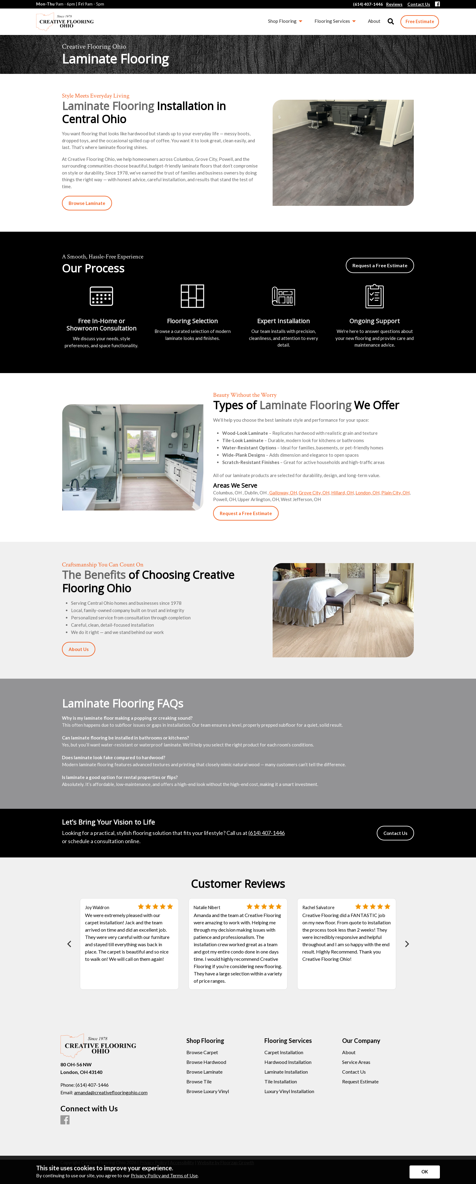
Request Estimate (360, 1081)
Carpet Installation (283, 1052)
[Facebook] (437, 4)
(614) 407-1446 (266, 832)
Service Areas (356, 1062)
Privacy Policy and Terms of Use (164, 1175)
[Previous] (70, 944)
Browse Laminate (204, 1071)
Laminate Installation (286, 1071)
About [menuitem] (374, 21)
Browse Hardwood (206, 1062)
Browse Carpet (202, 1052)
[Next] (406, 944)
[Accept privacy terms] (425, 1172)
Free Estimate (420, 21)
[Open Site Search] (391, 22)
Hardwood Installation (287, 1062)
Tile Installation (280, 1081)
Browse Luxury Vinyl (207, 1091)
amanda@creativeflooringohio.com (111, 1092)
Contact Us (354, 1071)
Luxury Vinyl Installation (289, 1091)
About (348, 1052)
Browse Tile (199, 1081)
